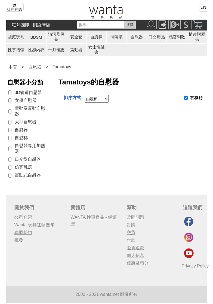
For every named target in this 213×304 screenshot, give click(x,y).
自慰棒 (96, 37)
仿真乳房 (23, 167)
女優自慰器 (25, 100)
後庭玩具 (16, 37)
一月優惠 (56, 49)
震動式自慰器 (28, 175)
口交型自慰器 (28, 159)
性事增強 (16, 49)
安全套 (76, 37)
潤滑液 (116, 37)
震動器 (76, 49)
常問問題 (135, 217)
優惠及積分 (138, 263)
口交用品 (157, 37)
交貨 (131, 232)
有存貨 (196, 98)
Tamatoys (62, 67)
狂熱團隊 (20, 25)
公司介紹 (23, 217)
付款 (131, 240)
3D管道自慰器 (28, 92)
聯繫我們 (23, 232)
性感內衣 (36, 49)
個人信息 (135, 255)
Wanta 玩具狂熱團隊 (34, 225)
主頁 (12, 67)
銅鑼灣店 (41, 25)
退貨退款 (135, 247)
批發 (18, 240)
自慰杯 (21, 137)
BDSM (36, 37)
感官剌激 (177, 37)
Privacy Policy (195, 266)
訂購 (131, 225)
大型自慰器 (25, 122)
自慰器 (137, 37)
